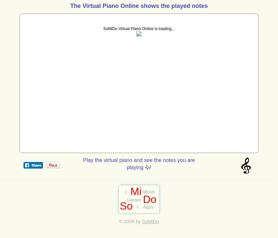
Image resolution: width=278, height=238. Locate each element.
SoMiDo (150, 221)
